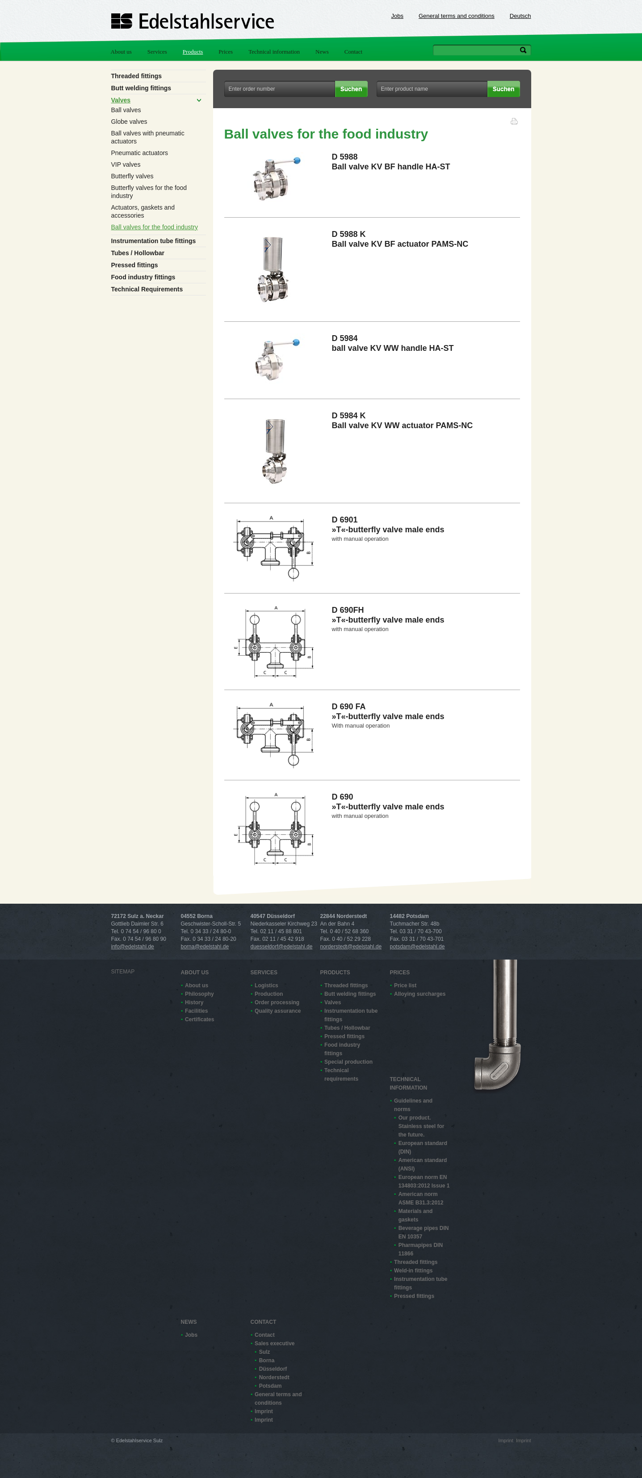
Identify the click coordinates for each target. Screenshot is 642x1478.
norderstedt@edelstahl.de (351, 946)
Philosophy (199, 994)
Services (157, 51)
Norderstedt (274, 1377)
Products (193, 51)
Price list (405, 985)
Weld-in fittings (413, 1270)
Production (269, 994)
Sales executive (274, 1343)
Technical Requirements (147, 289)
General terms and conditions (457, 16)
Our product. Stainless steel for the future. (422, 1126)
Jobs (397, 16)
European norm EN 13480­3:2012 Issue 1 (424, 1181)
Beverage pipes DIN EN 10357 (424, 1232)
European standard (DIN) (423, 1147)
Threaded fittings (136, 76)
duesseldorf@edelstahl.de (282, 946)
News (322, 51)
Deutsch (520, 16)
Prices (225, 51)
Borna (267, 1360)
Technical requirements (341, 1074)
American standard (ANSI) (423, 1164)
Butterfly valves (132, 176)
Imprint (264, 1411)
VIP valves (126, 164)
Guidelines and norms (413, 1105)
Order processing (277, 1002)
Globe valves (129, 121)
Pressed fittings (134, 265)
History (194, 1002)
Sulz (264, 1352)
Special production (348, 1062)
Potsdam (270, 1386)
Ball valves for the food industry (154, 227)
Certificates (199, 1019)
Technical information (274, 51)
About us (121, 51)
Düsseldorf (273, 1369)
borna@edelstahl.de (205, 946)
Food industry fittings (143, 277)
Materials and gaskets (416, 1215)
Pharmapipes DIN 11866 (421, 1249)
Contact (353, 51)
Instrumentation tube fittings (153, 240)
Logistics (266, 985)
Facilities (196, 1011)
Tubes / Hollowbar (138, 253)
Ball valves (126, 110)
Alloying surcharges (419, 994)
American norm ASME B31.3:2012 (421, 1198)
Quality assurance (278, 1011)
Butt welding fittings (141, 88)
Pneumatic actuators (139, 152)
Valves (121, 100)
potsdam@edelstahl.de (417, 946)
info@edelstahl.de (132, 946)
